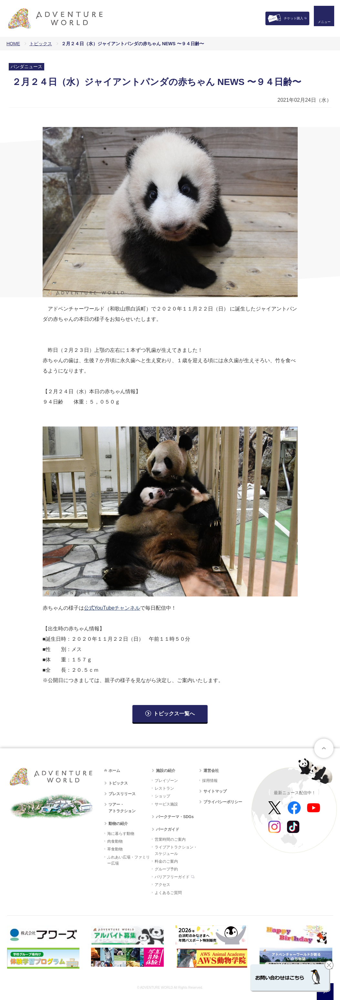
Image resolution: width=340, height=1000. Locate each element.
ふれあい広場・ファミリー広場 (128, 860)
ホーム (114, 770)
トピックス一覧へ (174, 713)
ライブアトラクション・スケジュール (176, 850)
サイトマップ (215, 791)
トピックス (40, 43)
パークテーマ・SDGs (175, 817)
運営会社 (211, 770)
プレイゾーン (166, 780)
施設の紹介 (165, 770)
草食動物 (115, 849)
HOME (13, 43)
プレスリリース (122, 794)
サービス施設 (166, 804)
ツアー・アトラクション (122, 807)
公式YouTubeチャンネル (112, 608)
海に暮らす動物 (120, 833)
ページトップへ (324, 748)
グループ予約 (166, 869)
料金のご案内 (166, 861)
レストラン (164, 788)
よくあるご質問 (168, 892)
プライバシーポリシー (222, 802)
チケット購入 (293, 18)
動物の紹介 (118, 823)
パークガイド (167, 829)
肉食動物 (115, 841)
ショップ (162, 796)
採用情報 (210, 780)
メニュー (321, 24)
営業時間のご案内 (170, 839)
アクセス (162, 884)
